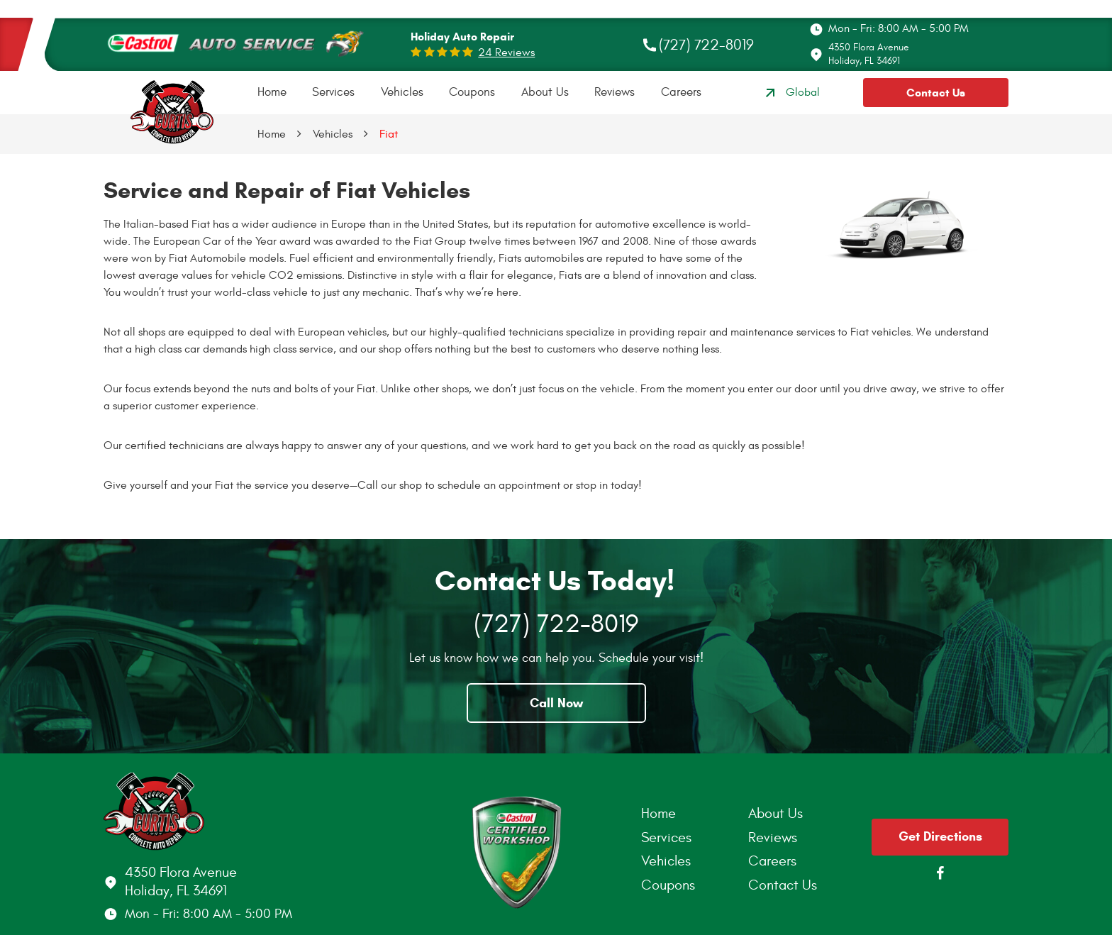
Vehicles (402, 92)
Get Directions (940, 836)
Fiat (388, 134)
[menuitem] (272, 92)
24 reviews (506, 52)
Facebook (940, 873)
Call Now (556, 703)
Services (333, 92)
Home (272, 92)
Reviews (614, 92)
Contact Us (935, 92)
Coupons (472, 92)
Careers (681, 92)
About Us (545, 92)
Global (791, 92)
